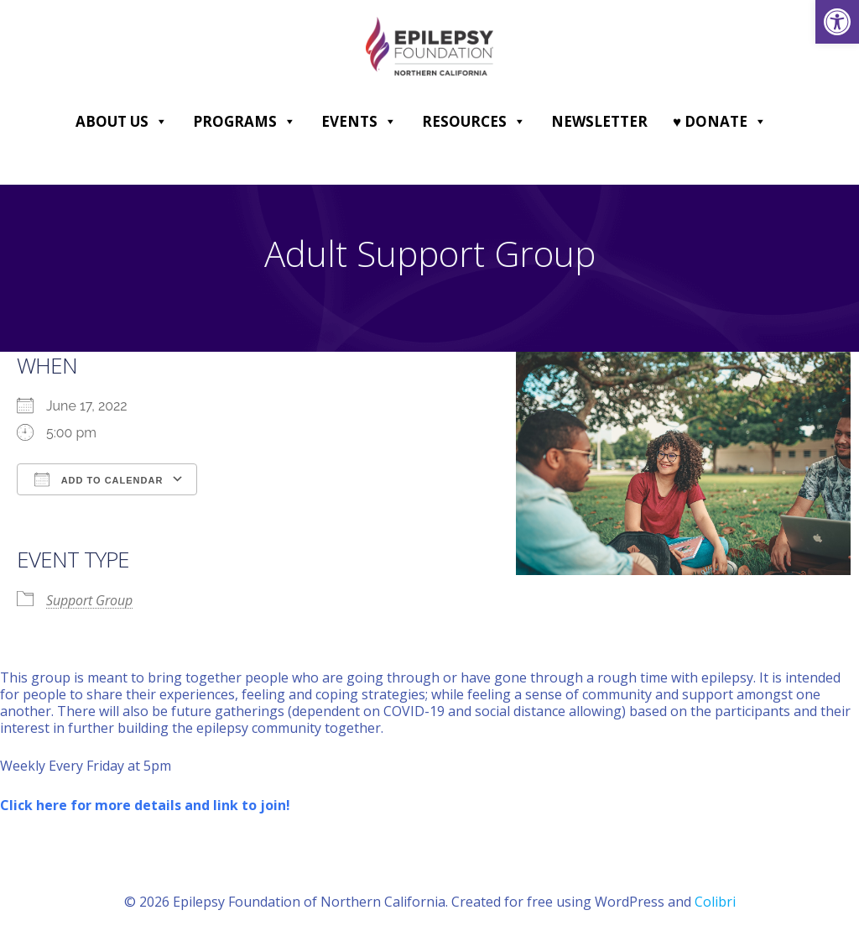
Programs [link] (244, 122)
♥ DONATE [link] (720, 122)
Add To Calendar (98, 479)
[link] (837, 22)
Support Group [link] (89, 601)
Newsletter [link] (599, 121)
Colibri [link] (715, 902)
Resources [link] (474, 122)
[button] (161, 122)
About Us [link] (121, 122)
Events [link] (359, 122)
